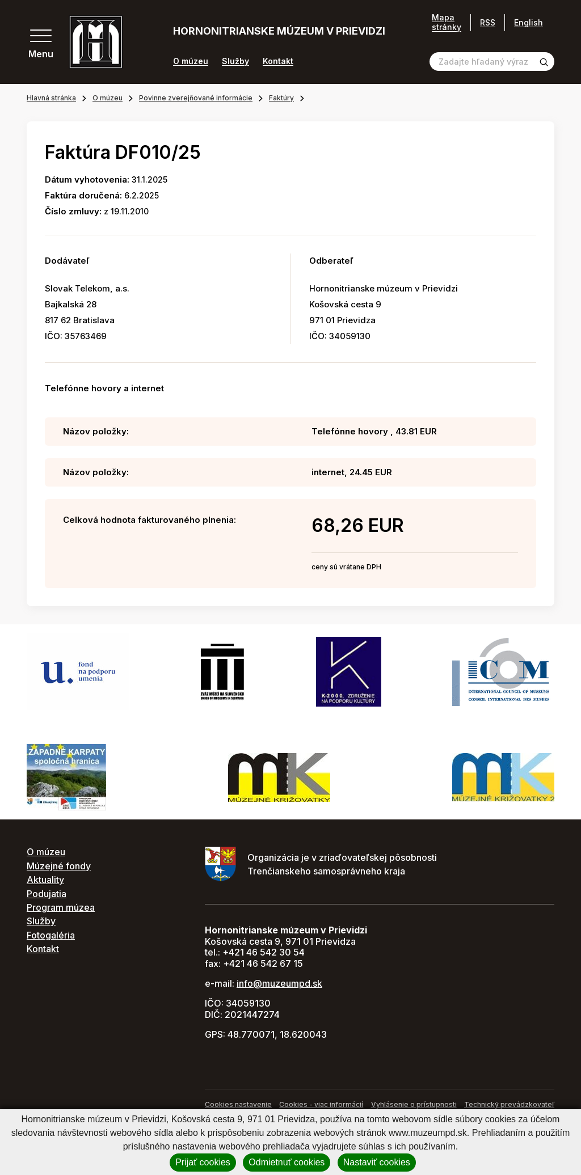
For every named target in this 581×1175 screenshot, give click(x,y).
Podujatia (46, 893)
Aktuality (45, 879)
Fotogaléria (51, 935)
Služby (235, 61)
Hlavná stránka (51, 98)
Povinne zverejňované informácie (195, 98)
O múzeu (190, 61)
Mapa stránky (446, 22)
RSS (487, 22)
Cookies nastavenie (238, 1104)
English (528, 22)
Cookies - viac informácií (321, 1104)
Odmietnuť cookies (287, 1162)
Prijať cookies (202, 1162)
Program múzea (61, 907)
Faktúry (281, 98)
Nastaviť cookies (376, 1162)
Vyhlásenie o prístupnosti (414, 1104)
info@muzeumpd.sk (279, 983)
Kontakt (278, 61)
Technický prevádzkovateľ (509, 1104)
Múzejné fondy (59, 866)
